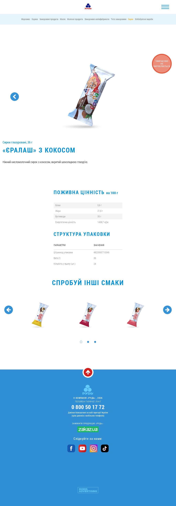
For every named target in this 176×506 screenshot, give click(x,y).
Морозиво (25, 19)
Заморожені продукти (49, 19)
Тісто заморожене (118, 19)
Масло (62, 19)
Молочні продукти (75, 19)
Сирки (130, 19)
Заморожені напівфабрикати (97, 19)
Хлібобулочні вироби (144, 19)
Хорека (35, 19)
